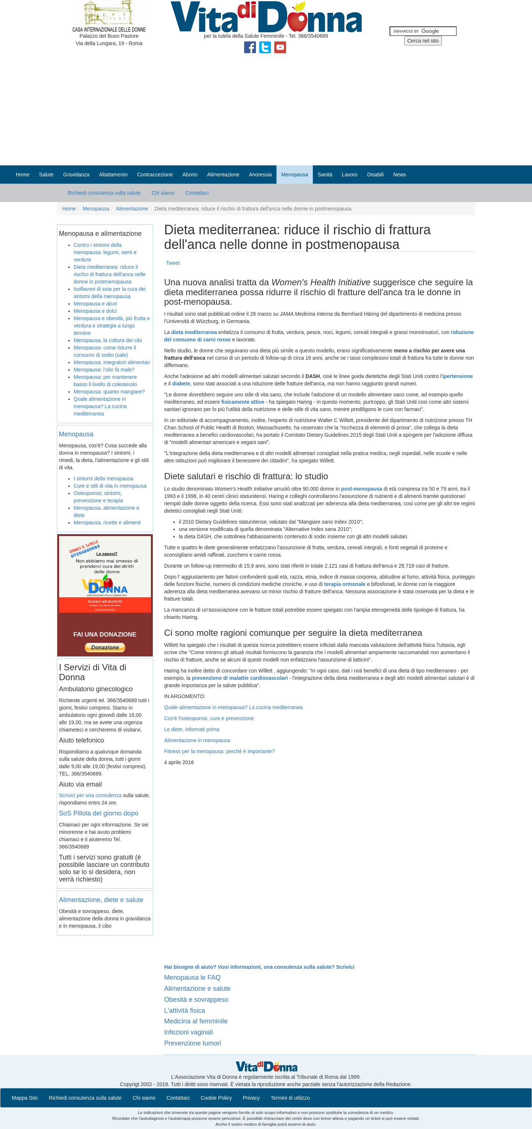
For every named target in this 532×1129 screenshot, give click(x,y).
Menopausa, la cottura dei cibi (108, 340)
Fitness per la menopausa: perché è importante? (219, 751)
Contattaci (197, 193)
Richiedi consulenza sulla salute (104, 193)
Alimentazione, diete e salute (101, 899)
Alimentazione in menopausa (197, 740)
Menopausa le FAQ (192, 977)
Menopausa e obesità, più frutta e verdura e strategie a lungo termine (112, 325)
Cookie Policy (216, 1098)
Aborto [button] (190, 174)
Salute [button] (46, 174)
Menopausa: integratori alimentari (112, 362)
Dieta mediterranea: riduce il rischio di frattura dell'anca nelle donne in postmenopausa (110, 274)
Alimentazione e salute (197, 988)
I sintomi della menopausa (104, 478)
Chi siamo (163, 193)
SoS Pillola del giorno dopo (98, 813)
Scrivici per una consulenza (90, 795)
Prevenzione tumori (192, 1043)
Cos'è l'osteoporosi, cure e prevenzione (209, 718)
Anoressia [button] (260, 174)
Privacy (251, 1098)
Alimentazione (132, 209)
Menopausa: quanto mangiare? (109, 392)
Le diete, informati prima (191, 729)
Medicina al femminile (196, 1021)
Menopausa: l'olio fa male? (104, 370)
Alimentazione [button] (223, 174)
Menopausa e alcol (95, 304)
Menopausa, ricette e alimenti (107, 522)
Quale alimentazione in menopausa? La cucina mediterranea (233, 707)
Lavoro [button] (350, 174)
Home (22, 174)
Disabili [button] (375, 174)
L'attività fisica (184, 1010)
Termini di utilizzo (290, 1098)
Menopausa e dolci (95, 311)
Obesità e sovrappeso (196, 999)
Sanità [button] (325, 174)
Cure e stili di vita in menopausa (110, 486)
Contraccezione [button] (155, 174)
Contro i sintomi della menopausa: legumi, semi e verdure (105, 252)
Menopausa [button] (294, 174)
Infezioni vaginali (188, 1032)
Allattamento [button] (113, 174)
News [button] (399, 174)
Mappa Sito (25, 1098)
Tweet (173, 263)
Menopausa (96, 209)
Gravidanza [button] (76, 174)
